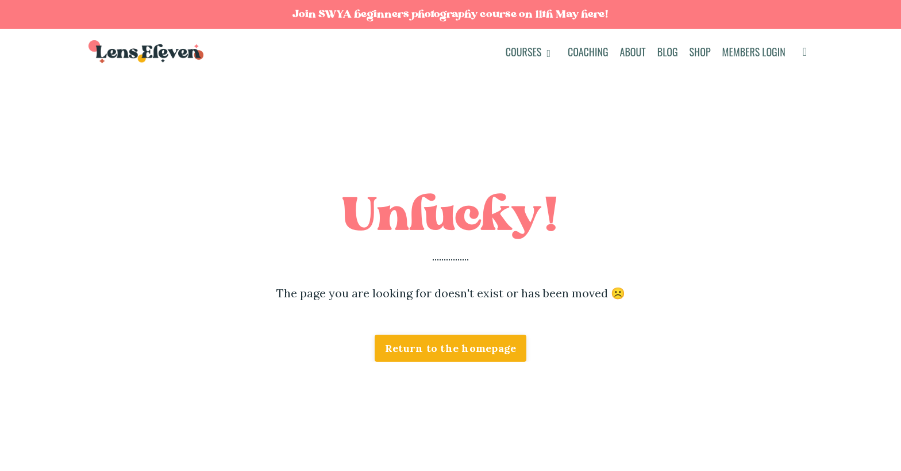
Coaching (588, 51)
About (633, 51)
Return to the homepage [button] (451, 348)
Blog (667, 51)
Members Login (754, 51)
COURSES (528, 51)
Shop (700, 51)
